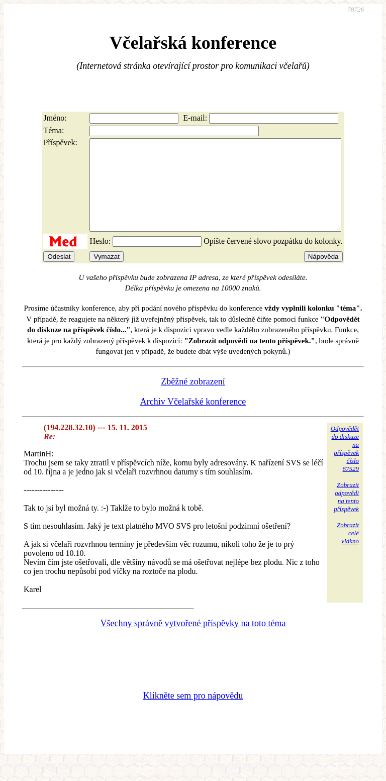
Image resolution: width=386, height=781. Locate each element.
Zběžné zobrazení (193, 400)
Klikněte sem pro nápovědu (193, 714)
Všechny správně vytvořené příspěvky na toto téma (193, 641)
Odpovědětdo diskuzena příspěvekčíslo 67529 (345, 467)
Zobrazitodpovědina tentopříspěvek (346, 515)
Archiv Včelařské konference (193, 420)
